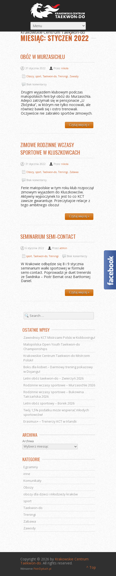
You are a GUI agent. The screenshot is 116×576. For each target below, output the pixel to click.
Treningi (63, 76)
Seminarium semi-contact (48, 236)
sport (38, 76)
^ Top (91, 567)
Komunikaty (32, 480)
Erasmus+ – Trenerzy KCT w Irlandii (49, 421)
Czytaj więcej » (79, 125)
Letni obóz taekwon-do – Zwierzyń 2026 (53, 378)
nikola (64, 68)
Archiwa (28, 441)
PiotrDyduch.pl (42, 568)
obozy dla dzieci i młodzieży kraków (50, 494)
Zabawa (74, 172)
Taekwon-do (50, 76)
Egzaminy (30, 467)
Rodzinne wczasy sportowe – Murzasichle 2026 (59, 385)
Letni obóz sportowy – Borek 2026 (48, 403)
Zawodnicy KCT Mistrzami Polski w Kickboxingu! (59, 337)
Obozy (30, 76)
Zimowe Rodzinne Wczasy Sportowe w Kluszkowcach (50, 148)
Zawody (74, 76)
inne (26, 473)
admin (63, 248)
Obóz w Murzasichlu (42, 56)
